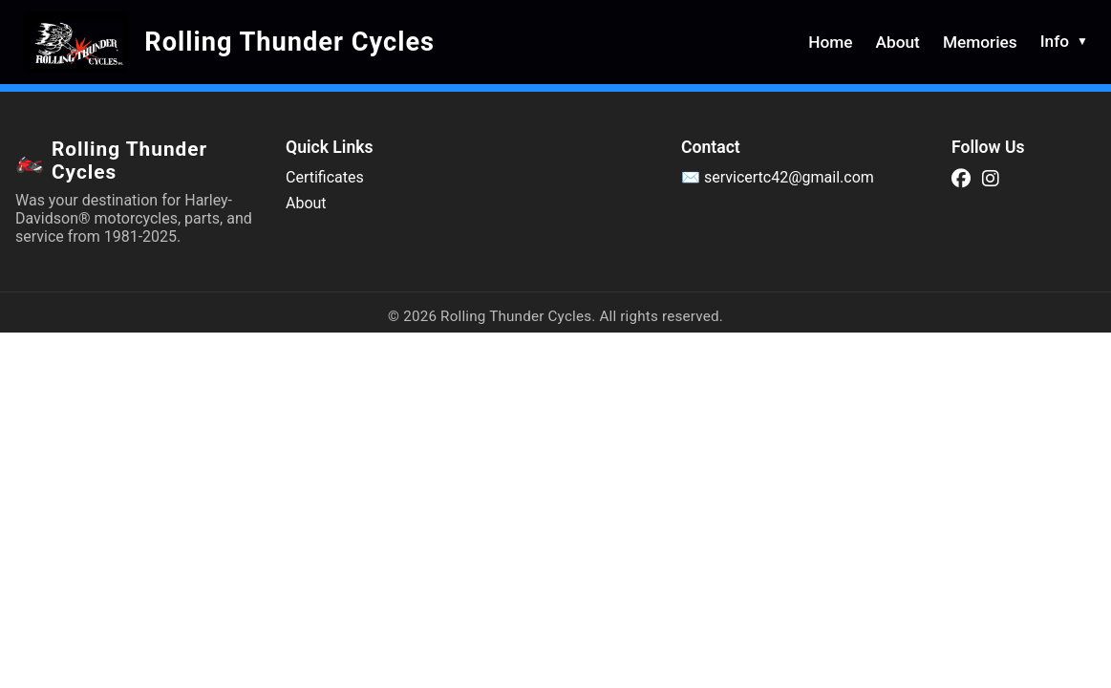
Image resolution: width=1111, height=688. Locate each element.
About (898, 42)
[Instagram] (990, 178)
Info (1064, 41)
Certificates (325, 177)
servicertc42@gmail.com (789, 177)
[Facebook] (961, 178)
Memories (980, 42)
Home (830, 42)
